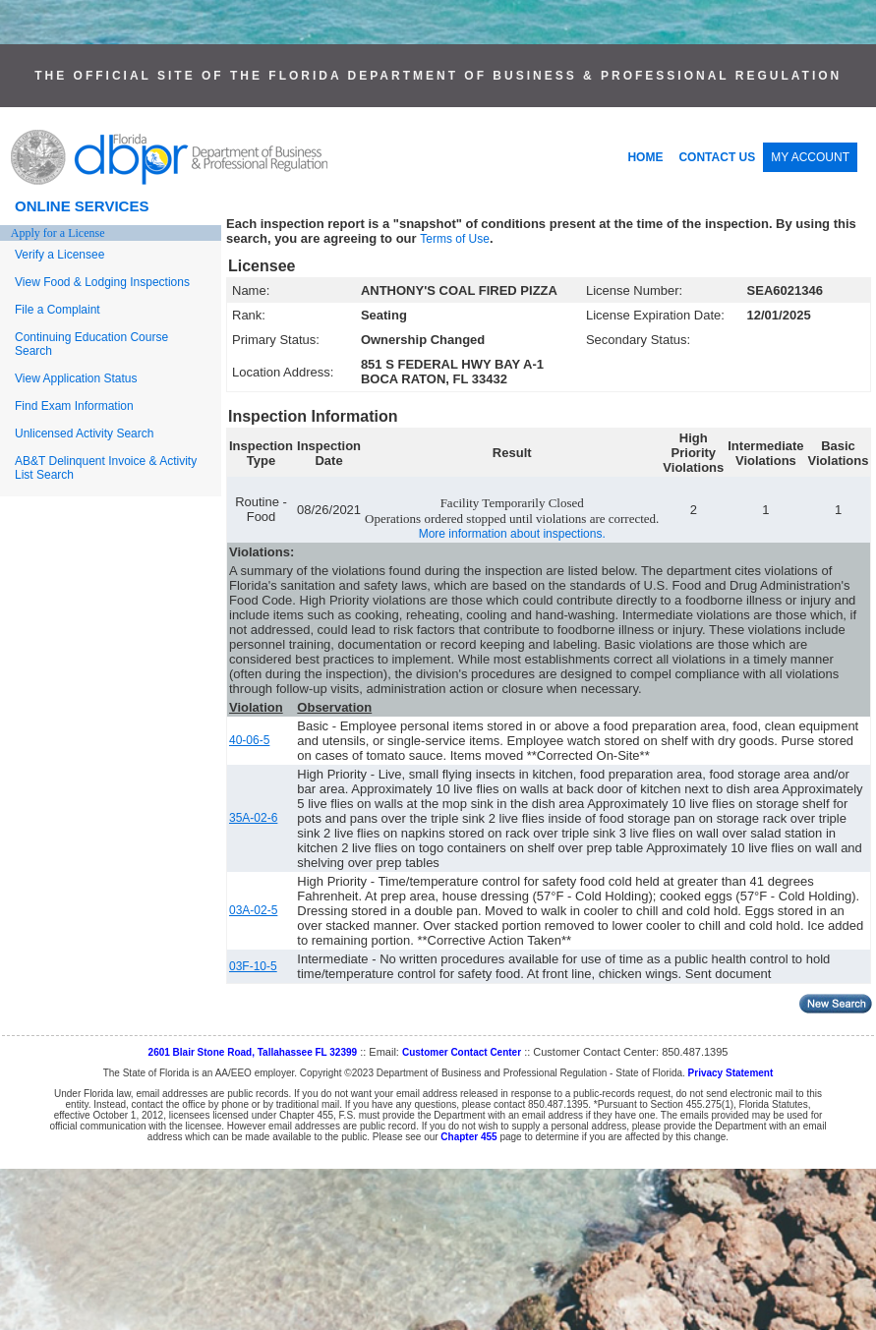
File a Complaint (57, 310)
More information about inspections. (512, 534)
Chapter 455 (468, 1136)
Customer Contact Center (461, 1052)
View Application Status (76, 378)
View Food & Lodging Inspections (102, 282)
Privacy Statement (731, 1073)
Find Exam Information (74, 406)
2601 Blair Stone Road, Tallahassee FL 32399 (253, 1052)
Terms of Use (455, 239)
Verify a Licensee (59, 254)
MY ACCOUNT (810, 157)
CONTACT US (716, 157)
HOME (645, 157)
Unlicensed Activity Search (84, 433)
